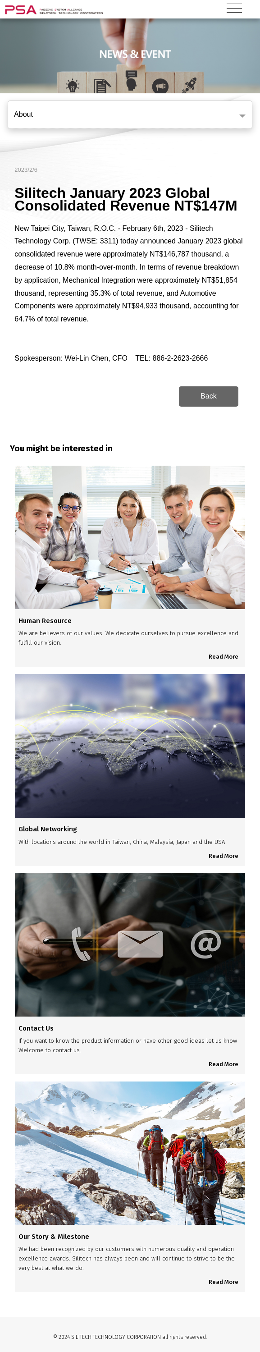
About (23, 114)
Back (209, 396)
